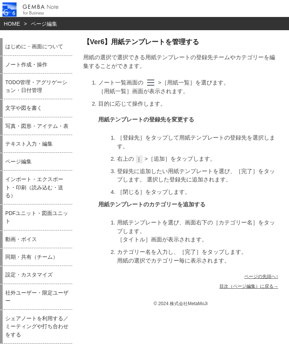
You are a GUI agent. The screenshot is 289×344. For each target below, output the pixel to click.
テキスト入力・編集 (29, 144)
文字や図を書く (23, 108)
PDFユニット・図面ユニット (36, 217)
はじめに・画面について (34, 46)
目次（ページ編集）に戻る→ (248, 286)
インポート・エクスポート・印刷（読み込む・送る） (34, 187)
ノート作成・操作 (26, 65)
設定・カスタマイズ (29, 275)
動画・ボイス (21, 239)
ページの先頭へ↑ (261, 276)
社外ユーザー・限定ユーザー (36, 297)
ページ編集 (44, 24)
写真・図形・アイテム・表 (36, 126)
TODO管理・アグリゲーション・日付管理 (36, 86)
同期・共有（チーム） (31, 257)
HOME (12, 24)
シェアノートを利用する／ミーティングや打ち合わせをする (36, 327)
